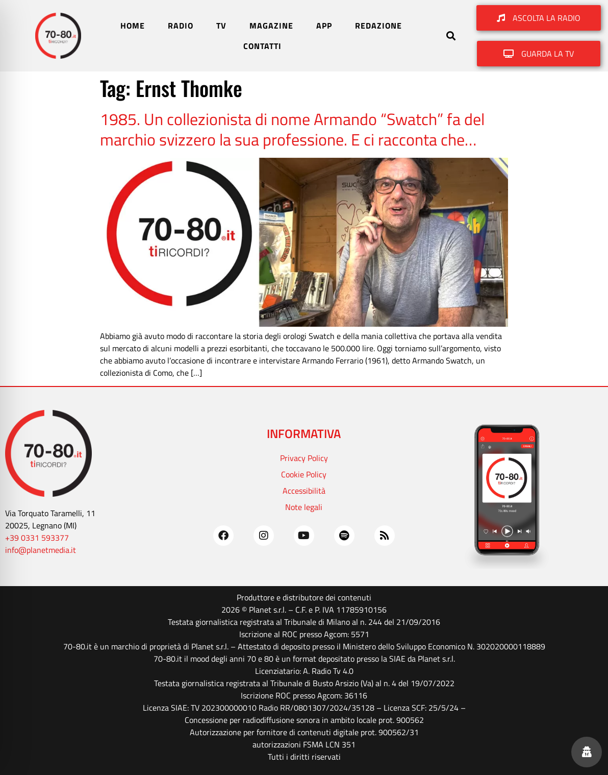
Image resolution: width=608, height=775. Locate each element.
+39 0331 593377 (37, 537)
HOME (132, 25)
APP (324, 25)
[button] (451, 36)
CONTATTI (262, 46)
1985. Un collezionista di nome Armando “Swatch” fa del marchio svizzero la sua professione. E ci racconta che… (292, 129)
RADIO (180, 25)
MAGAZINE (271, 25)
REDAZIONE (378, 25)
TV (221, 25)
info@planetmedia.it (40, 550)
